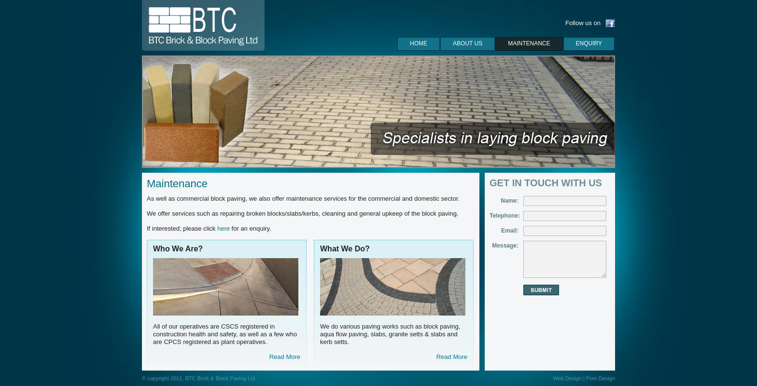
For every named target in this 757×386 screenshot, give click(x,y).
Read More (284, 356)
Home (418, 43)
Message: (505, 245)
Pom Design (600, 378)
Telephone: (505, 215)
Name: (510, 200)
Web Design (567, 378)
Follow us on (583, 23)
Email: (510, 230)
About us (467, 43)
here (223, 228)
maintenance (529, 43)
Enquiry (589, 43)
